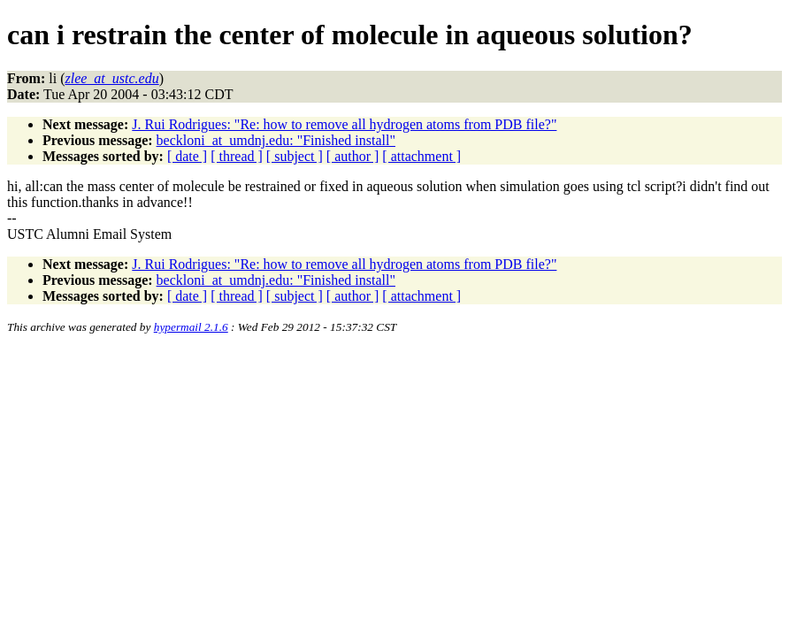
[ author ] (352, 156)
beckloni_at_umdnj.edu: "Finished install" (276, 140)
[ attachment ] (421, 156)
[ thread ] (237, 156)
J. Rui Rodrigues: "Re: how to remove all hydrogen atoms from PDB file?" (344, 124)
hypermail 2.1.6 (191, 327)
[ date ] (187, 156)
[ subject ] (294, 156)
